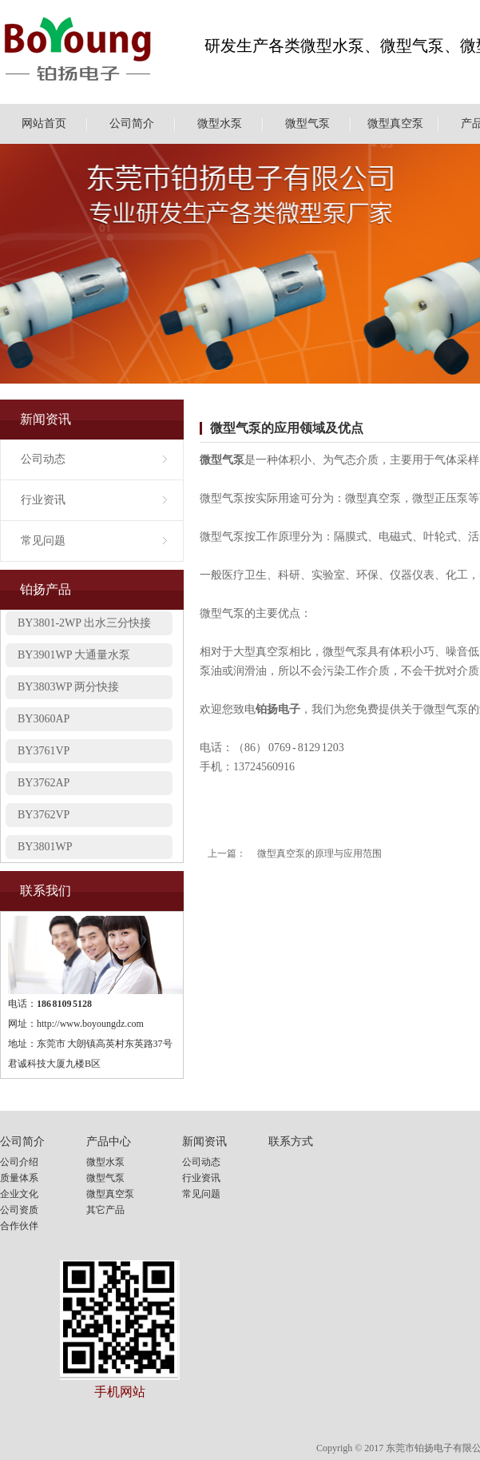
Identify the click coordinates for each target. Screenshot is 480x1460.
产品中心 (108, 1142)
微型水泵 (219, 123)
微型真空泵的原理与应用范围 (319, 853)
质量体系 (19, 1178)
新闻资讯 (204, 1142)
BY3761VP (43, 755)
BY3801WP (45, 851)
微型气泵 (307, 123)
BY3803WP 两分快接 (68, 691)
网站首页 (44, 123)
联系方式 (290, 1142)
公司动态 (43, 459)
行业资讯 (43, 500)
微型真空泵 (395, 123)
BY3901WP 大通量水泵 (74, 659)
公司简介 (131, 123)
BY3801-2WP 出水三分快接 (84, 627)
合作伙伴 (19, 1225)
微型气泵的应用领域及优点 (286, 428)
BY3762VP (43, 819)
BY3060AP (43, 723)
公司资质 (19, 1209)
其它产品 (105, 1209)
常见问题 (43, 541)
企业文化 (19, 1193)
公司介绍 (19, 1162)
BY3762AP (43, 787)
